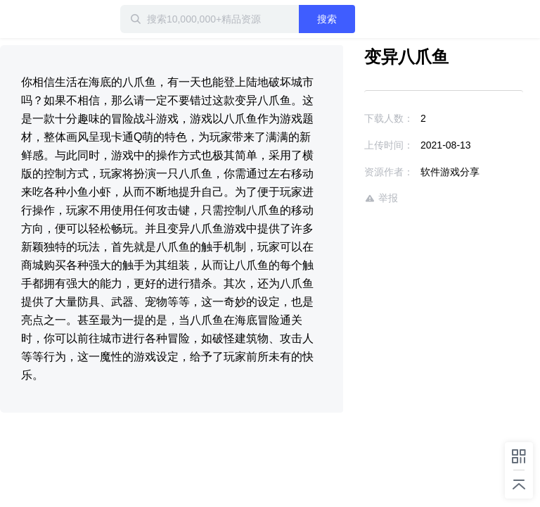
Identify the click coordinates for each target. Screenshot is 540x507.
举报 (381, 198)
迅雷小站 (73, 19)
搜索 (327, 19)
